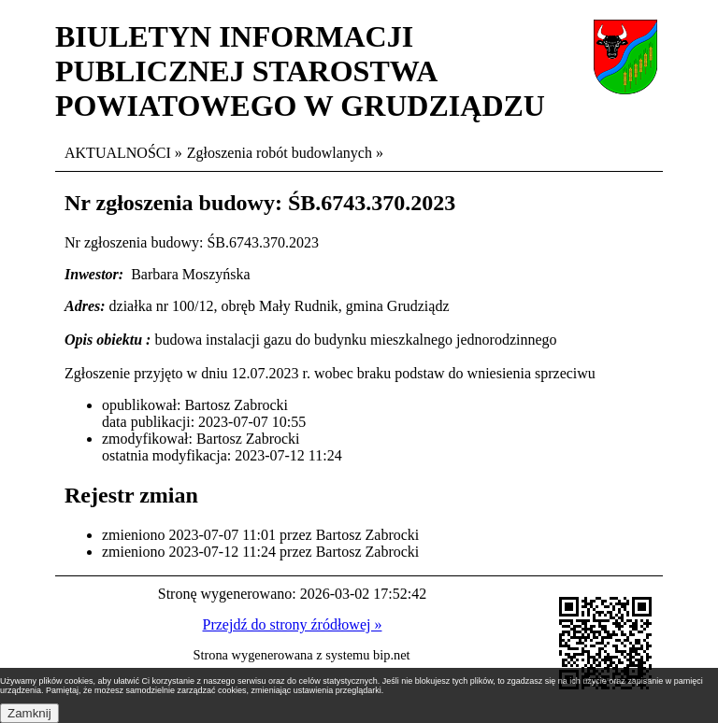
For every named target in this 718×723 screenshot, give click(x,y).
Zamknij (29, 713)
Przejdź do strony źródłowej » (292, 624)
